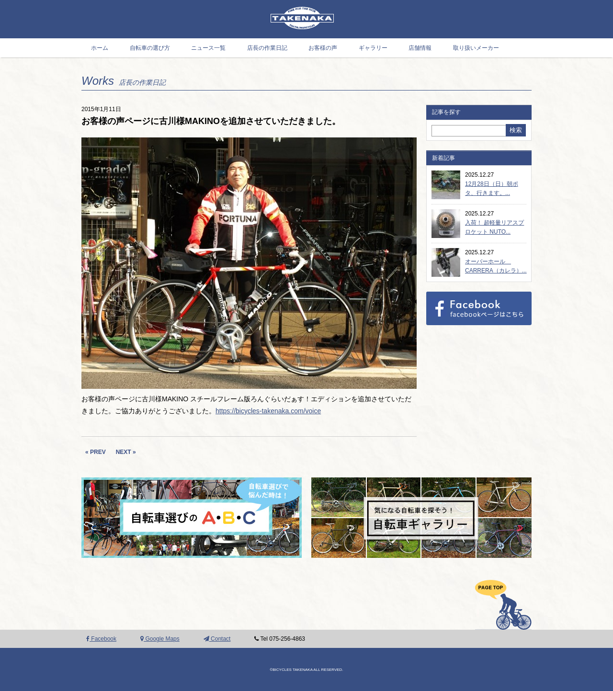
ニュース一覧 (208, 48)
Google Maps (160, 638)
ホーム (99, 48)
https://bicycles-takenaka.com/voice (268, 411)
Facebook (101, 638)
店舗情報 (420, 48)
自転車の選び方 (150, 48)
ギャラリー (373, 48)
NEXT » (126, 452)
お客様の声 (322, 48)
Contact (217, 638)
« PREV (95, 452)
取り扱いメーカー (476, 48)
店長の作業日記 (267, 48)
